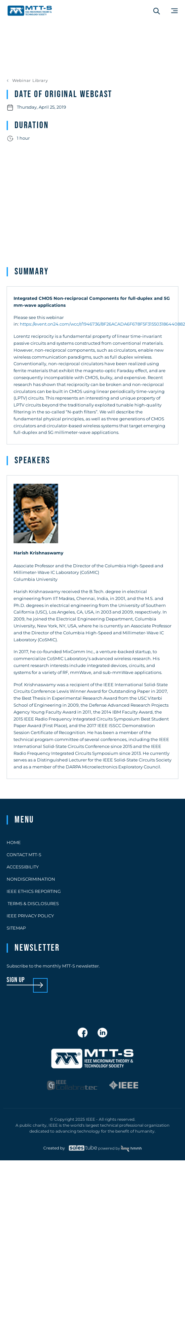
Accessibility (23, 866)
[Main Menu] (174, 11)
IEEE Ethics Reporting (34, 891)
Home (14, 842)
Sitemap (16, 928)
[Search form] (157, 11)
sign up (16, 980)
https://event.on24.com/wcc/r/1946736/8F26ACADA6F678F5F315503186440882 (102, 324)
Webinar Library (30, 80)
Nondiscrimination (31, 879)
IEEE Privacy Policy (30, 915)
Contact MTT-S (24, 854)
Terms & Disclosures (33, 903)
